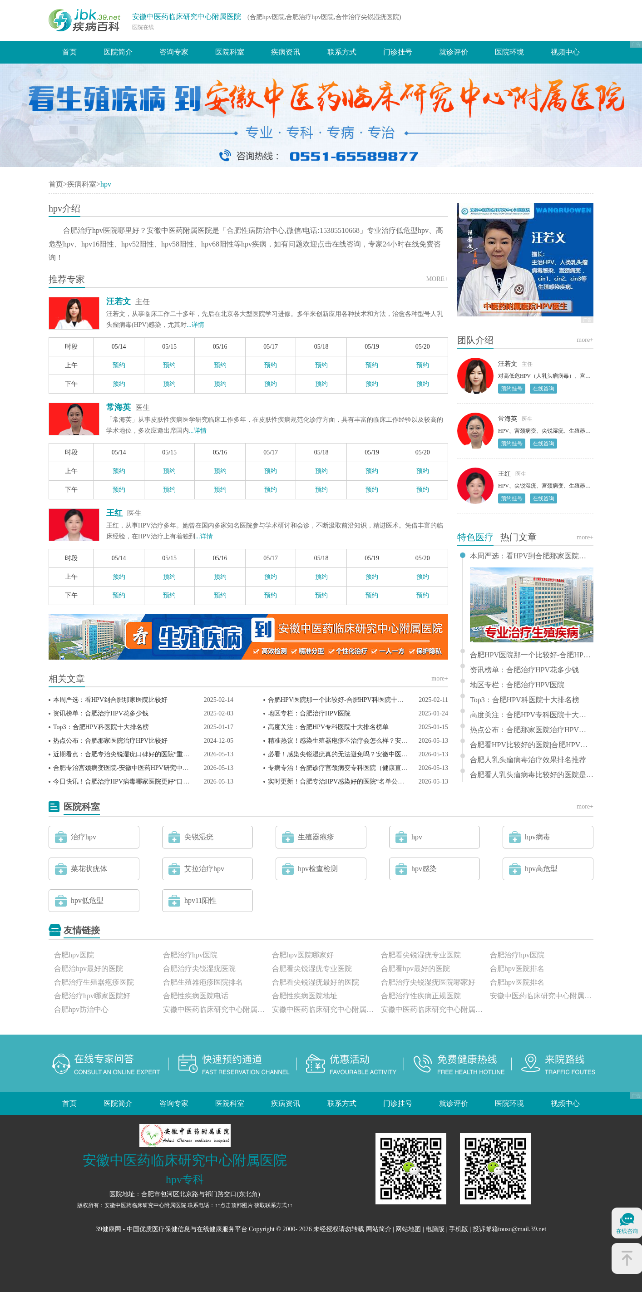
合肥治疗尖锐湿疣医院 (199, 968)
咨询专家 (173, 52)
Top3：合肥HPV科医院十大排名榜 (101, 727)
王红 (114, 513)
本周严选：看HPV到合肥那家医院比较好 (110, 699)
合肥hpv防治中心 (81, 1009)
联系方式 (341, 52)
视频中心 (565, 52)
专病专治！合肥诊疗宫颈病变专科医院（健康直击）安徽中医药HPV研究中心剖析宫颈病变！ (398, 767)
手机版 (458, 1229)
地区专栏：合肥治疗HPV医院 (309, 713)
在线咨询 (543, 388)
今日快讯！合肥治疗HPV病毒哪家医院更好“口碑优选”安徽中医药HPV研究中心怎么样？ (176, 781)
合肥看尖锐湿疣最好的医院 (315, 982)
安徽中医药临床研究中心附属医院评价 (432, 1009)
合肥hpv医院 (74, 955)
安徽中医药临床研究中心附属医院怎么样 (215, 1009)
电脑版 (434, 1229)
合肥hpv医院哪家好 (303, 955)
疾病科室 (81, 184)
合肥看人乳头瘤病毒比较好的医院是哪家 (531, 775)
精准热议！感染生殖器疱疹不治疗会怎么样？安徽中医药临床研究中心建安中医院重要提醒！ (398, 740)
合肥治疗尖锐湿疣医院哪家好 (428, 982)
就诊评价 (453, 52)
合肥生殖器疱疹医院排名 (203, 982)
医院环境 (509, 52)
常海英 (118, 407)
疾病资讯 (285, 52)
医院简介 (118, 52)
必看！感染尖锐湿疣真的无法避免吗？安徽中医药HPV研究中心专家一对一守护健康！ (388, 754)
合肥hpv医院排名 (517, 968)
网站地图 (408, 1229)
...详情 (195, 324)
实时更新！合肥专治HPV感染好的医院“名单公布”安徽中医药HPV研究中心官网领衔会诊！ (394, 781)
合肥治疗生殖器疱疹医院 (94, 982)
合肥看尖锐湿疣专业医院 (421, 955)
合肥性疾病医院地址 (304, 996)
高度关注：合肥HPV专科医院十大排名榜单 (328, 727)
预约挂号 (512, 388)
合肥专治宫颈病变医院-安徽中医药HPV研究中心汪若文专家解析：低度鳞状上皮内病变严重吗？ (187, 767)
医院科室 (229, 52)
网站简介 (378, 1229)
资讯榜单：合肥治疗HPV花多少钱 (100, 713)
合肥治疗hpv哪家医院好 (92, 996)
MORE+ (437, 279)
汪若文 (118, 301)
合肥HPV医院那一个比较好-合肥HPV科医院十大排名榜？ (348, 699)
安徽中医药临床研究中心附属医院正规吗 (323, 1009)
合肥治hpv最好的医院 (88, 968)
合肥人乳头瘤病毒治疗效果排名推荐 (528, 760)
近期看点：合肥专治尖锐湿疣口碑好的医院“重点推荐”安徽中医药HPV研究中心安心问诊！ (179, 754)
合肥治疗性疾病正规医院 (421, 996)
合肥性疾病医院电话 (195, 996)
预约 (119, 365)
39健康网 (108, 1229)
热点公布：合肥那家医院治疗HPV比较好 (110, 740)
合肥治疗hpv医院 (190, 955)
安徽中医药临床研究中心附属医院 (186, 16)
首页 (69, 52)
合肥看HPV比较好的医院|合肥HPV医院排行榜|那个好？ (531, 745)
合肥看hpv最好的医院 (415, 968)
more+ (439, 678)
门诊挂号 (397, 52)
